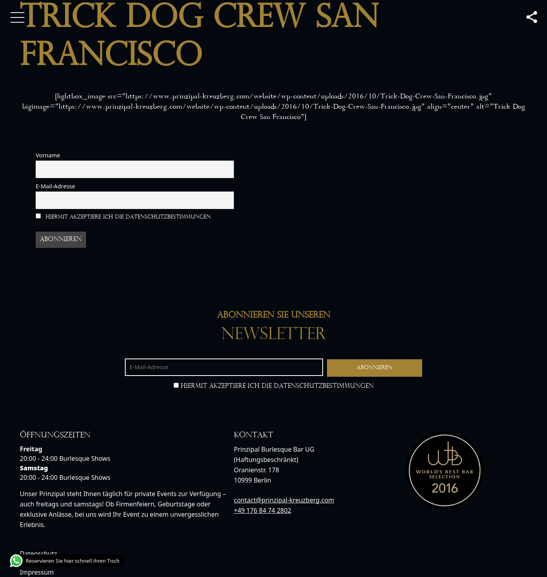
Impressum (37, 572)
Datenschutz (38, 553)
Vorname (48, 155)
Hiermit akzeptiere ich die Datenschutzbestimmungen (123, 216)
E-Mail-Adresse (55, 186)
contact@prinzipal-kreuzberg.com (284, 500)
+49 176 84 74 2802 (262, 510)
